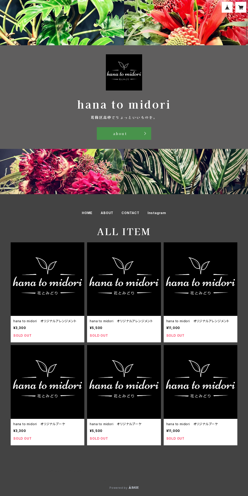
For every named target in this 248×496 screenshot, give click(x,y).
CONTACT (130, 213)
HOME (87, 213)
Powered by (124, 487)
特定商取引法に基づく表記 (65, 471)
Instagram (157, 213)
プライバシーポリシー (27, 471)
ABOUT (107, 213)
